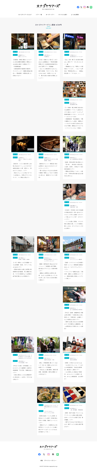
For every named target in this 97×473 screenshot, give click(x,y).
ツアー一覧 (39, 14)
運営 (41, 460)
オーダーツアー (50, 14)
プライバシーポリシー (50, 460)
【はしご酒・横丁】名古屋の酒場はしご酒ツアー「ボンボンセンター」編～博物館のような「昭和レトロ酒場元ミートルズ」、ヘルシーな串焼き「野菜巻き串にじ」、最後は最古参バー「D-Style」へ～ (73, 66)
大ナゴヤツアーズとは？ (25, 14)
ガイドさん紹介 (63, 14)
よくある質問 (75, 14)
